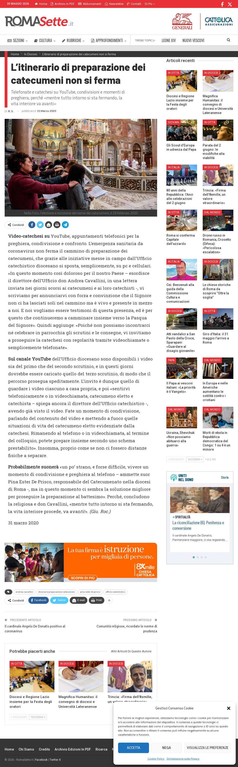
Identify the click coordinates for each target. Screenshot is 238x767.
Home (41, 4)
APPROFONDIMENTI (107, 40)
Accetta (133, 748)
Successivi (38, 717)
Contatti (134, 4)
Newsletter (114, 4)
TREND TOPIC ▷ (145, 40)
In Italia (173, 167)
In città (16, 663)
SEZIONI (15, 40)
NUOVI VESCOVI (193, 40)
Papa (171, 360)
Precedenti (19, 717)
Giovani (173, 122)
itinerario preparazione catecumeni (56, 592)
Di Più (150, 4)
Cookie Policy (156, 758)
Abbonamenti (89, 4)
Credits (44, 749)
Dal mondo (212, 212)
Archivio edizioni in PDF (73, 749)
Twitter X (55, 759)
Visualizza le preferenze (207, 748)
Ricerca (101, 749)
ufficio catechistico (115, 592)
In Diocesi (67, 663)
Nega (166, 748)
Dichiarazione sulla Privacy (183, 758)
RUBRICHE (71, 40)
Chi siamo (26, 749)
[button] (228, 708)
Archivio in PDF (63, 4)
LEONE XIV (169, 40)
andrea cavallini (24, 592)
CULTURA (43, 40)
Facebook (41, 759)
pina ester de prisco (90, 592)
